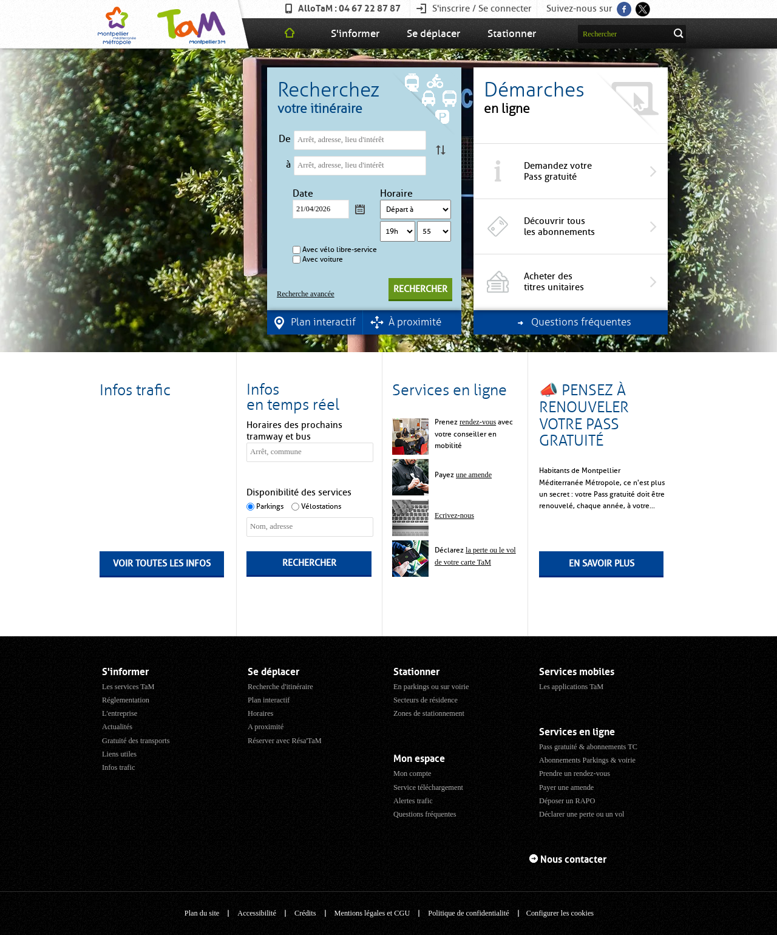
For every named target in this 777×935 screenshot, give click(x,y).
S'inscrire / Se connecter (482, 8)
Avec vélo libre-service (339, 249)
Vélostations (321, 506)
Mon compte (412, 773)
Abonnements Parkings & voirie (587, 760)
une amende (474, 475)
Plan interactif (269, 700)
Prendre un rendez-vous (574, 773)
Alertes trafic (413, 801)
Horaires (260, 713)
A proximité (265, 726)
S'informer (355, 33)
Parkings (269, 506)
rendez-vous (478, 422)
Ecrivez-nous (454, 515)
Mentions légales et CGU (372, 913)
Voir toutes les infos (162, 563)
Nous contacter (573, 859)
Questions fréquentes (424, 814)
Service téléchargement (428, 787)
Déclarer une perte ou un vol (582, 814)
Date (304, 194)
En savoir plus (601, 563)
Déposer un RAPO (567, 801)
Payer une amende (566, 787)
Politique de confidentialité (468, 913)
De (285, 139)
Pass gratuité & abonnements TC (588, 747)
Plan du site (202, 913)
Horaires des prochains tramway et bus (294, 431)
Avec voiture (322, 259)
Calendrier (360, 209)
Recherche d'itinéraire (280, 686)
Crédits (305, 913)
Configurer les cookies (560, 913)
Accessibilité (256, 913)
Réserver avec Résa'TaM (285, 740)
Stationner (511, 33)
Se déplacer (433, 33)
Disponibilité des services (298, 492)
